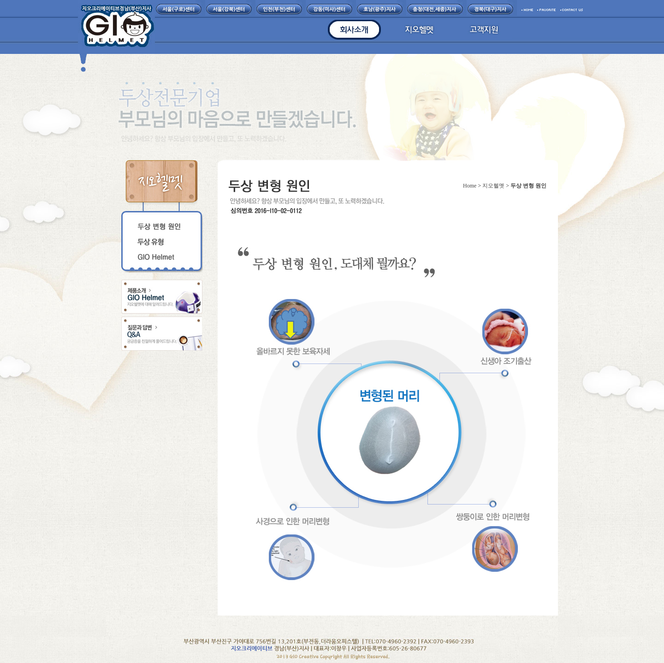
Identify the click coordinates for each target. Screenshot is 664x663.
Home (469, 185)
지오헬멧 (493, 185)
